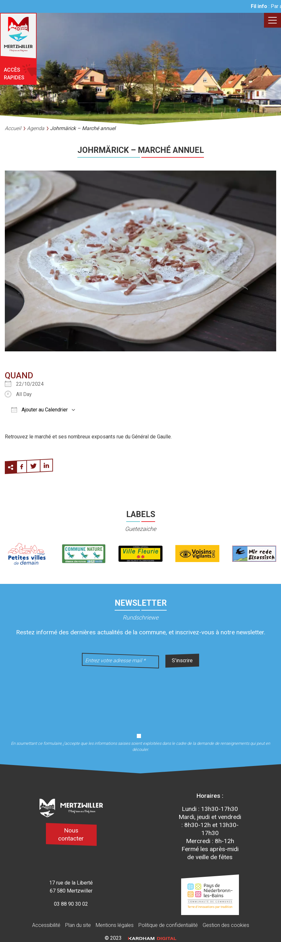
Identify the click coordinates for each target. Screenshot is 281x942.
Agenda (35, 128)
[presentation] (140, 696)
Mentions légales (115, 925)
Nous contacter (71, 834)
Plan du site (78, 925)
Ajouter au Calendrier (39, 410)
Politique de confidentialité (168, 925)
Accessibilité (46, 925)
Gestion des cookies (226, 925)
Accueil (13, 128)
